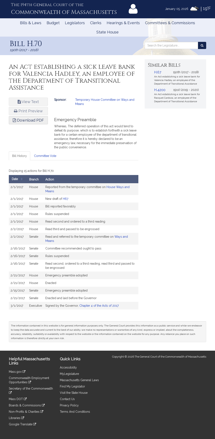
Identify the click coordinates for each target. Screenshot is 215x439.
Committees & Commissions (170, 23)
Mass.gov (17, 371)
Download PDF (28, 120)
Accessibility (68, 367)
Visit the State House (74, 392)
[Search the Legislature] (202, 45)
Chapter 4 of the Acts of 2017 (99, 305)
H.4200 (159, 90)
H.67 (157, 72)
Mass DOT (18, 399)
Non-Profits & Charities (26, 411)
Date (18, 179)
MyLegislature (69, 373)
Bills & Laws (30, 23)
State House (107, 32)
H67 (65, 198)
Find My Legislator (72, 386)
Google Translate (22, 424)
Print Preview (28, 111)
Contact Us (67, 399)
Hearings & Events (123, 23)
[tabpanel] (73, 240)
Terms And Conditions (75, 411)
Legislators (75, 23)
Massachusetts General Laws (79, 380)
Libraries (16, 418)
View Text (28, 101)
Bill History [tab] (19, 156)
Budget (53, 23)
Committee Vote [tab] (45, 156)
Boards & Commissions (27, 405)
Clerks (95, 23)
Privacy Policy (69, 405)
